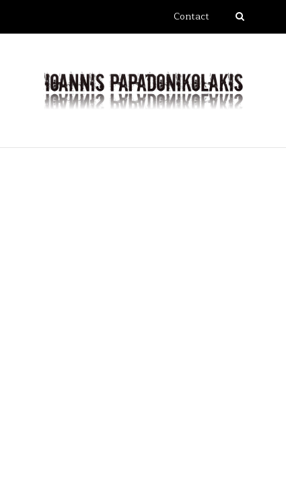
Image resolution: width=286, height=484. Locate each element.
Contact (191, 16)
